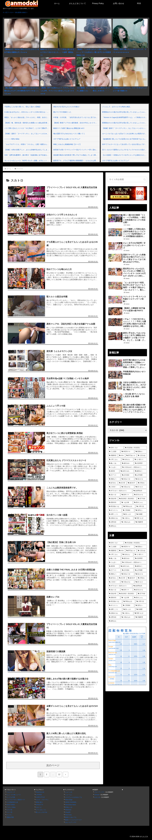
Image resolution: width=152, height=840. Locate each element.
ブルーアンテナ (99, 792)
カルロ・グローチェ (42, 799)
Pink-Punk (68, 815)
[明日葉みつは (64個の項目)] (115, 506)
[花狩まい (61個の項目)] (141, 510)
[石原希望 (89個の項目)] (140, 463)
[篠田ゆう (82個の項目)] (140, 471)
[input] (127, 179)
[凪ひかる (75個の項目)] (141, 479)
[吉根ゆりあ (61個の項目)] (114, 518)
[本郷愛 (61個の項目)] (141, 514)
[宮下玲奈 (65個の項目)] (142, 498)
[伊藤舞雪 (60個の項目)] (141, 522)
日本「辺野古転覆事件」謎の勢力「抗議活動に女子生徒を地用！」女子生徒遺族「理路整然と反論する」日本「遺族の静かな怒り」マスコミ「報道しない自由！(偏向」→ (27, 155)
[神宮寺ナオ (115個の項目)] (127, 451)
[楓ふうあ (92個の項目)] (114, 463)
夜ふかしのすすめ (41, 812)
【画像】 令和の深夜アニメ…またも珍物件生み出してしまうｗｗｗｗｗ (27, 150)
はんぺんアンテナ (70, 822)
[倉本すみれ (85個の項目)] (127, 471)
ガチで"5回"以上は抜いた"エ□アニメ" (66, 139)
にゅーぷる (68, 792)
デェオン (9, 815)
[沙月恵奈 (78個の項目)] (127, 475)
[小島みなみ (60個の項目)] (127, 522)
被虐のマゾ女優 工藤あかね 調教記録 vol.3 (68, 128)
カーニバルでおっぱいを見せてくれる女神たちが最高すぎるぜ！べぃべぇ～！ (125, 134)
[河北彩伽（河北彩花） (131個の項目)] (135, 447)
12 (59, 774)
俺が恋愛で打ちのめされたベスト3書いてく (69, 134)
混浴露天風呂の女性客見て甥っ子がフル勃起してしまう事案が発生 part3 (76, 155)
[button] (145, 179)
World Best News (70, 804)
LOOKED (39, 794)
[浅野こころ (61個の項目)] (115, 514)
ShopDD (67, 812)
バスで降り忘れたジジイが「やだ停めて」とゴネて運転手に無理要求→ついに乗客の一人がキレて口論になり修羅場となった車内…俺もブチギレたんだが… (27, 128)
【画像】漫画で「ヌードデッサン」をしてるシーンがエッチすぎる (125, 128)
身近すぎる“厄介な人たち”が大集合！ (66, 107)
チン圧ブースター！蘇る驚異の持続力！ (15, 12)
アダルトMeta (11, 807)
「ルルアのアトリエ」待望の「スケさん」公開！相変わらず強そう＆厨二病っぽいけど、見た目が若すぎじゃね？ (27, 144)
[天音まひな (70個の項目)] (127, 487)
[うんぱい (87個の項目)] (114, 467)
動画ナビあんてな (70, 817)
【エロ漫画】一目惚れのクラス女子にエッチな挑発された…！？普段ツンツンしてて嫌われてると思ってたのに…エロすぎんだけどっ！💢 (125, 155)
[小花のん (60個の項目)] (127, 518)
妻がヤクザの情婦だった (62, 112)
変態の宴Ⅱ (39, 802)
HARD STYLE (40, 797)
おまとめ (97, 797)
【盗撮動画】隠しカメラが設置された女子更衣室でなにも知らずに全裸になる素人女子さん (125, 139)
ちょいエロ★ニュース (14, 794)
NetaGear (68, 810)
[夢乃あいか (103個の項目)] (130, 455)
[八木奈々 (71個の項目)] (114, 487)
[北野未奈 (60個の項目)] (114, 522)
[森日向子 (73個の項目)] (132, 483)
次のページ (52, 765)
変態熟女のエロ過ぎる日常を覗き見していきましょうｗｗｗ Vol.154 (125, 123)
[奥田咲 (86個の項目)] (113, 471)
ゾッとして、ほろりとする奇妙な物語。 (117, 107)
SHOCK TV (39, 804)
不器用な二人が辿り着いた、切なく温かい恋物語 (22, 107)
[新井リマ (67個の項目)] (127, 494)
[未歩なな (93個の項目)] (127, 459)
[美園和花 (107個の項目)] (113, 455)
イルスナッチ (11, 792)
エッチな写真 (11, 797)
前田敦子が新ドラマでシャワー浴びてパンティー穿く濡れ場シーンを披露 (76, 150)
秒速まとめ (68, 807)
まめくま (39, 807)
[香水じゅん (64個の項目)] (140, 502)
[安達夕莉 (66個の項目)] (113, 498)
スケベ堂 (9, 812)
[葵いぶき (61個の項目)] (128, 514)
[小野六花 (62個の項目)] (141, 506)
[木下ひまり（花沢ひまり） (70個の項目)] (120, 491)
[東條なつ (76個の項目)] (114, 479)
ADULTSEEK (11, 804)
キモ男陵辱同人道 (12, 802)
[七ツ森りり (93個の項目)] (140, 459)
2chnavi (96, 794)
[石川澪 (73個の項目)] (122, 483)
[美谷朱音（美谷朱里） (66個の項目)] (127, 498)
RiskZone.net (40, 792)
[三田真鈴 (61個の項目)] (128, 510)
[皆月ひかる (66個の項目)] (140, 494)
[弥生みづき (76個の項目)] (127, 479)
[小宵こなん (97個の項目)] (114, 459)
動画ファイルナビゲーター (73, 820)
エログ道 (9, 810)
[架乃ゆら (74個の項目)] (113, 483)
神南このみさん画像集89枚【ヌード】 (67, 144)
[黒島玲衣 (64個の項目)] (114, 502)
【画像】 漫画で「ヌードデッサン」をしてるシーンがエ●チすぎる (27, 134)
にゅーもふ (68, 794)
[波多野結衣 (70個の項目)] (140, 491)
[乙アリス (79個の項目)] (114, 475)
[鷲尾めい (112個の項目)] (141, 451)
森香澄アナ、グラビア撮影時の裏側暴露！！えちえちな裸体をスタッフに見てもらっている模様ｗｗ (76, 160)
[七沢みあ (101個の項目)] (142, 455)
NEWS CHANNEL (71, 802)
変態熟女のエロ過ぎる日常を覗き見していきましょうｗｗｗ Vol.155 (125, 112)
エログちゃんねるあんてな (73, 797)
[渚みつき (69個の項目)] (114, 494)
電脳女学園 (10, 817)
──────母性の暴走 (12, 139)
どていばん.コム (41, 810)
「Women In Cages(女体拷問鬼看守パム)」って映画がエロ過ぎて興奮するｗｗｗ (125, 117)
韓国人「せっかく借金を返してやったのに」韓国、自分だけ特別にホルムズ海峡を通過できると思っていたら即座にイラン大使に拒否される (27, 117)
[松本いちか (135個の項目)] (116, 447)
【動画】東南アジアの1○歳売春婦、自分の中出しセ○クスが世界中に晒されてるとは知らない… (76, 123)
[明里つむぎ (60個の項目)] (140, 518)
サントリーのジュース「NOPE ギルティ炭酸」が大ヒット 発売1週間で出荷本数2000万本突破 (27, 160)
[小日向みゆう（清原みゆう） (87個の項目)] (134, 467)
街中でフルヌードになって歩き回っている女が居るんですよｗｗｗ (125, 144)
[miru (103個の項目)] (121, 455)
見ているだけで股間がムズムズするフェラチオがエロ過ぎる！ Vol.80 (125, 150)
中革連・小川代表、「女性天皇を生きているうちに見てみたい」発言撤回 (76, 117)
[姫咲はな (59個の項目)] (127, 526)
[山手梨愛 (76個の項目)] (140, 475)
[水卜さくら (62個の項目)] (115, 510)
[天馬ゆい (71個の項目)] (142, 483)
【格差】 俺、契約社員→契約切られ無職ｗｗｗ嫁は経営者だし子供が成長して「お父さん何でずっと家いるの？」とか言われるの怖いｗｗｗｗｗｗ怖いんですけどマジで (27, 123)
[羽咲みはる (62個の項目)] (128, 506)
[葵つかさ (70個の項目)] (141, 487)
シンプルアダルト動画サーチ (16, 799)
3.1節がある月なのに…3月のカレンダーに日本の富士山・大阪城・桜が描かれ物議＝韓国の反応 (27, 112)
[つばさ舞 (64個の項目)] (127, 502)
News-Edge (68, 799)
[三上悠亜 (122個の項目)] (114, 451)
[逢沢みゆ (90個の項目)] (127, 463)
